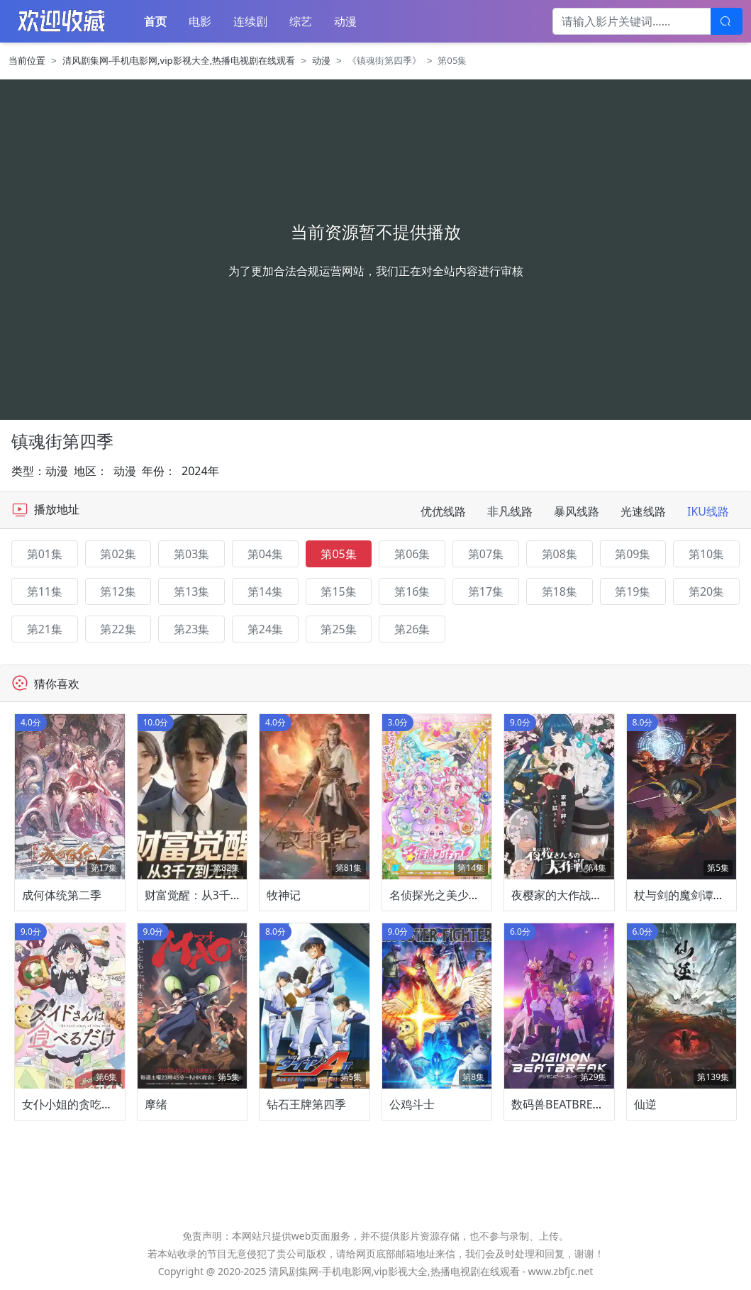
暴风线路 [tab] (576, 511)
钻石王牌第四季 (306, 1104)
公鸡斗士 (412, 1104)
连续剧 (250, 21)
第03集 (191, 554)
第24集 (265, 629)
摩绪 (156, 1104)
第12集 (117, 591)
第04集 (265, 554)
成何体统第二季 (61, 895)
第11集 (44, 591)
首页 (155, 21)
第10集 (706, 554)
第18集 (559, 591)
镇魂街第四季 (62, 441)
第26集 (412, 629)
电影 (200, 21)
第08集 (559, 554)
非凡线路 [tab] (510, 511)
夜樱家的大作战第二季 (568, 895)
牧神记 (284, 895)
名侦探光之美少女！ (440, 895)
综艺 (300, 21)
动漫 (345, 21)
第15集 (338, 591)
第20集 (706, 591)
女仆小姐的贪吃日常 (73, 1104)
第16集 (412, 591)
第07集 (486, 554)
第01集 (44, 554)
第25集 (338, 629)
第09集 (632, 554)
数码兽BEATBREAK (559, 1104)
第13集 (191, 591)
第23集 (191, 629)
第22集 (117, 629)
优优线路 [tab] (443, 511)
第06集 (412, 554)
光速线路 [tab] (643, 511)
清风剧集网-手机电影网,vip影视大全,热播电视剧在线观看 (179, 60)
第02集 (117, 554)
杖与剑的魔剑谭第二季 (690, 895)
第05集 (338, 554)
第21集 (44, 629)
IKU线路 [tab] (708, 511)
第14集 (265, 591)
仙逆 (645, 1104)
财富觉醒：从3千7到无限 (208, 895)
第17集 (486, 591)
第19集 (632, 591)
